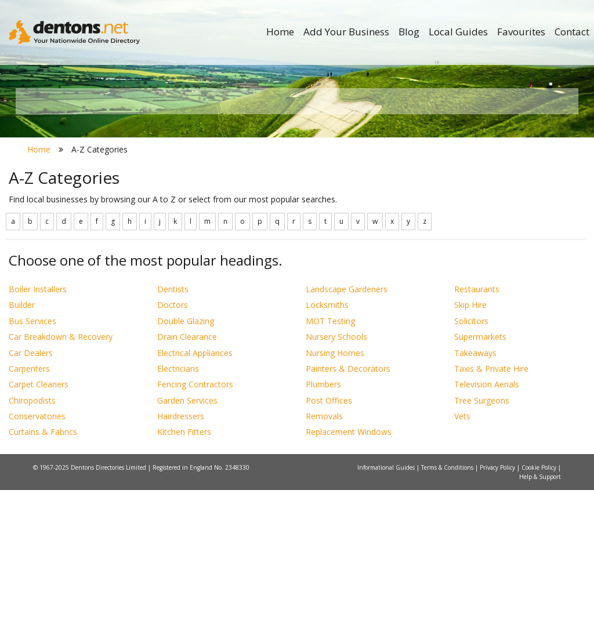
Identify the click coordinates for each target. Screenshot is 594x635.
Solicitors (471, 465)
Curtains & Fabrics (43, 577)
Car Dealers (31, 497)
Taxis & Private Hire (491, 513)
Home (280, 31)
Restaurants (476, 434)
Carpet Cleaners (38, 529)
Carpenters (29, 513)
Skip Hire (470, 450)
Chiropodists (32, 545)
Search (500, 218)
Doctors (172, 450)
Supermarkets (480, 482)
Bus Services (32, 465)
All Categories (291, 238)
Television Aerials (486, 529)
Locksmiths (327, 450)
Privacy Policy (498, 612)
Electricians (178, 513)
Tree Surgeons (481, 545)
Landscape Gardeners (346, 434)
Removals (324, 561)
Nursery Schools (336, 482)
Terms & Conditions (448, 612)
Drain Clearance (187, 482)
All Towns (80, 238)
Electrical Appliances (195, 497)
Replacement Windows (349, 577)
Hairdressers (180, 561)
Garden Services (187, 545)
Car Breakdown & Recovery (61, 482)
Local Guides (458, 31)
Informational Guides (386, 612)
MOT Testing (330, 465)
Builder (22, 450)
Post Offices (329, 545)
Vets (462, 561)
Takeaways (475, 497)
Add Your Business (346, 31)
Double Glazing (185, 465)
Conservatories (37, 561)
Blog (409, 31)
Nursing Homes (335, 497)
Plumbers (323, 529)
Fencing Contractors (195, 529)
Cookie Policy (539, 612)
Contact (572, 31)
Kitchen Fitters (184, 577)
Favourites (521, 31)
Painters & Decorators (348, 513)
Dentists (173, 434)
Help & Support (540, 622)
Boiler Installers (38, 434)
